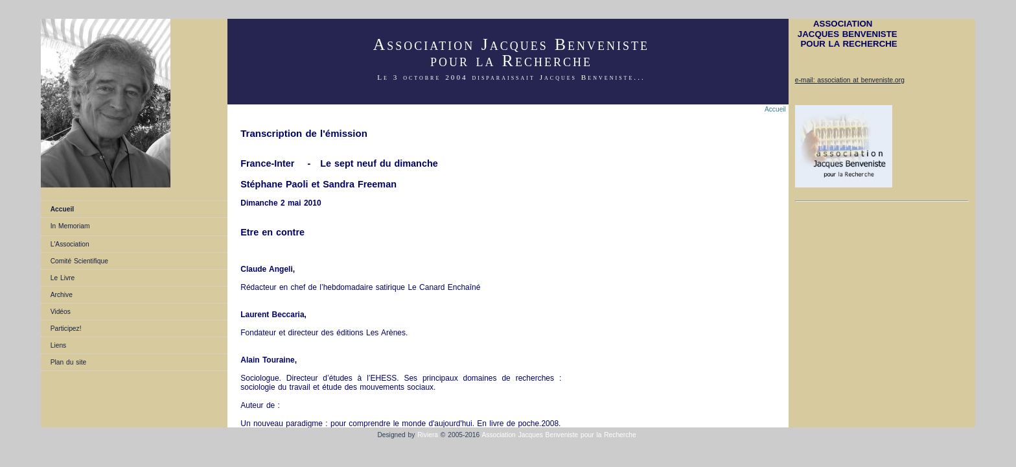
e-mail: (806, 80)
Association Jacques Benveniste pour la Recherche (559, 434)
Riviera (427, 434)
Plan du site (68, 362)
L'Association (70, 244)
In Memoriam (70, 226)
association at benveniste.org (861, 80)
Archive (62, 294)
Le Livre (63, 277)
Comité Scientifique (79, 261)
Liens (58, 345)
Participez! (66, 328)
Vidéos (61, 311)
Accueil (62, 209)
